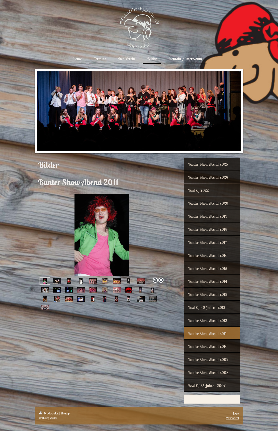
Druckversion (49, 413)
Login (236, 413)
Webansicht (232, 418)
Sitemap (65, 413)
